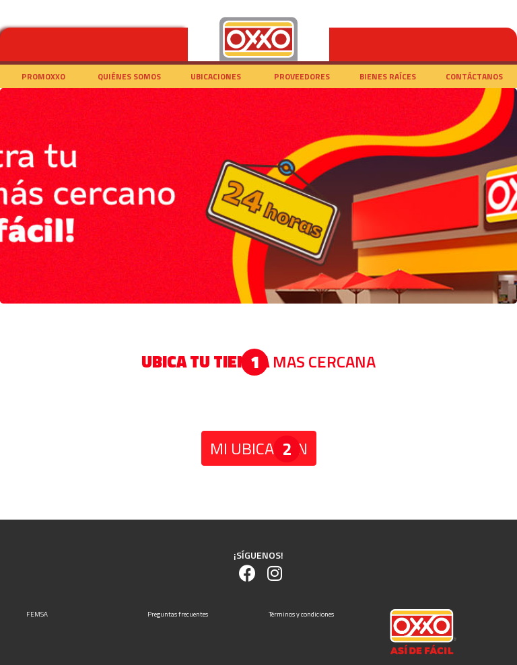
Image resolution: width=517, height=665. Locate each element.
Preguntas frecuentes (177, 614)
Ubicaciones (216, 76)
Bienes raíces (387, 76)
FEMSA (37, 614)
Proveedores (302, 76)
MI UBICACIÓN (259, 448)
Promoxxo (43, 76)
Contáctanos (474, 76)
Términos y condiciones (301, 614)
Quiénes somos (129, 76)
